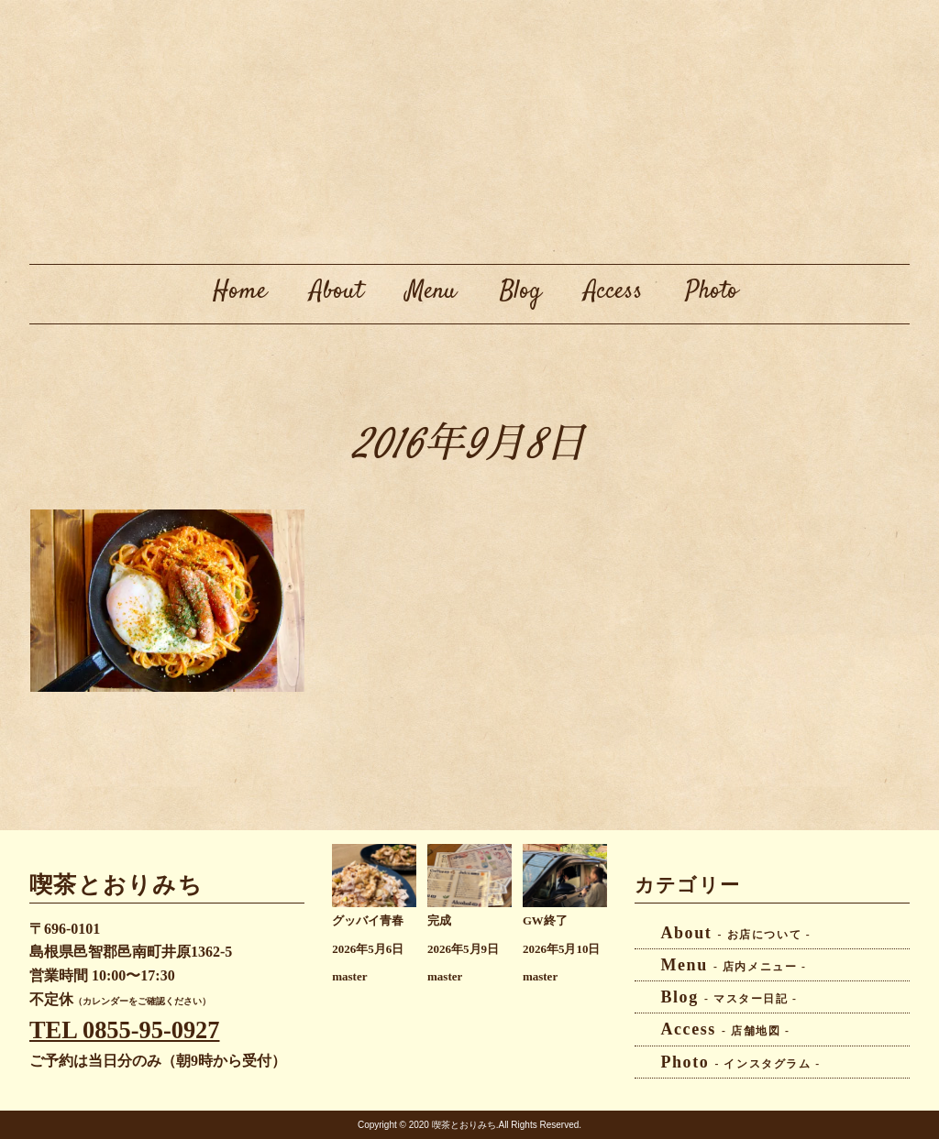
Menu (431, 291)
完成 (439, 920)
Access (613, 291)
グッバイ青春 (367, 920)
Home (240, 291)
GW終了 (545, 920)
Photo (712, 291)
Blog (520, 291)
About (336, 291)
